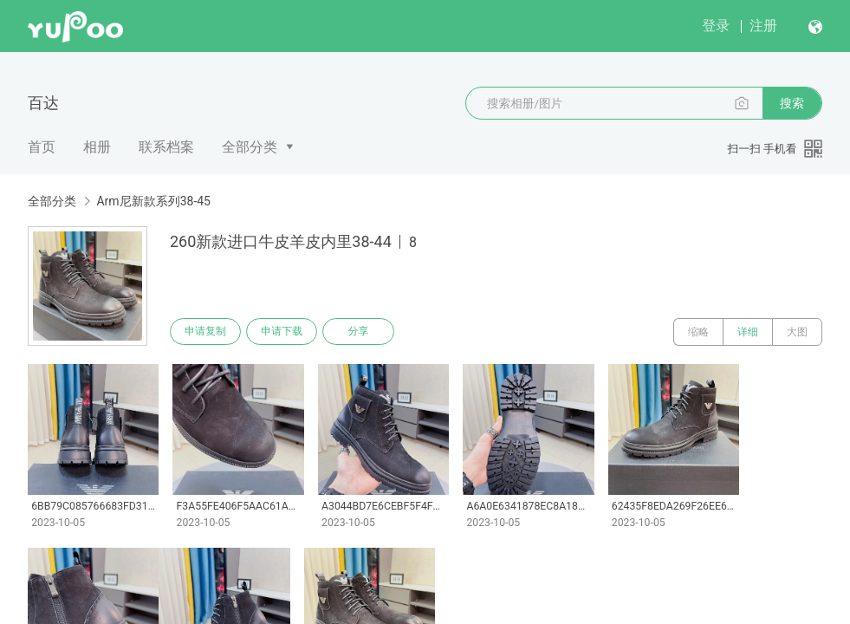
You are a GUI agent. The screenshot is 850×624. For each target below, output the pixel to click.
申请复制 (206, 332)
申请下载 (284, 332)
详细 (747, 332)
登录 (716, 25)
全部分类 (249, 147)
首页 (41, 147)
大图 (797, 332)
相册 (97, 147)
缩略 (698, 332)
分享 (362, 332)
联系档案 (166, 147)
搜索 (792, 103)
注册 (763, 25)
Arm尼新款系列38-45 (153, 201)
